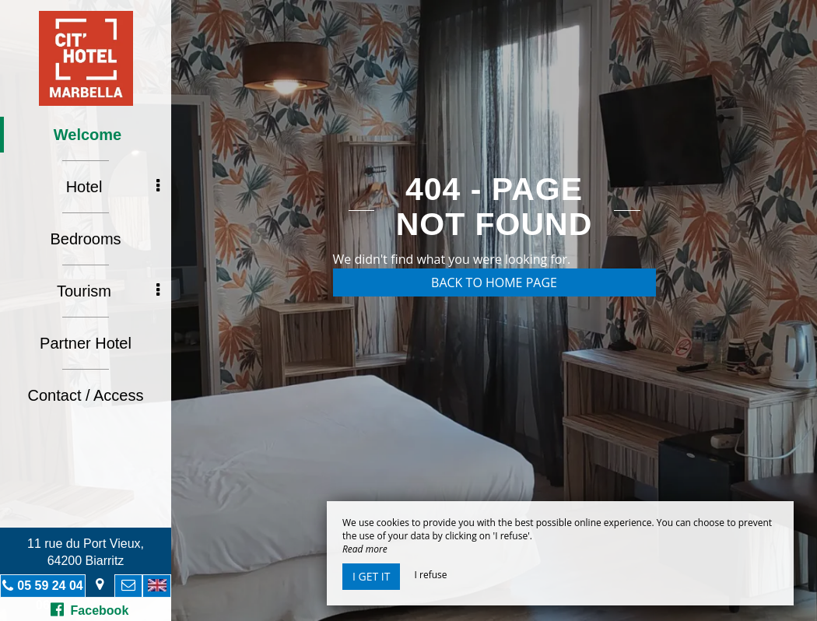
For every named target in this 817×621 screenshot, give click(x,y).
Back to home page (494, 282)
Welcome (87, 134)
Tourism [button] (108, 291)
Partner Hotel (85, 343)
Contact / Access (86, 395)
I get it (371, 576)
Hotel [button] (113, 186)
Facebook (90, 609)
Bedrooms (85, 238)
